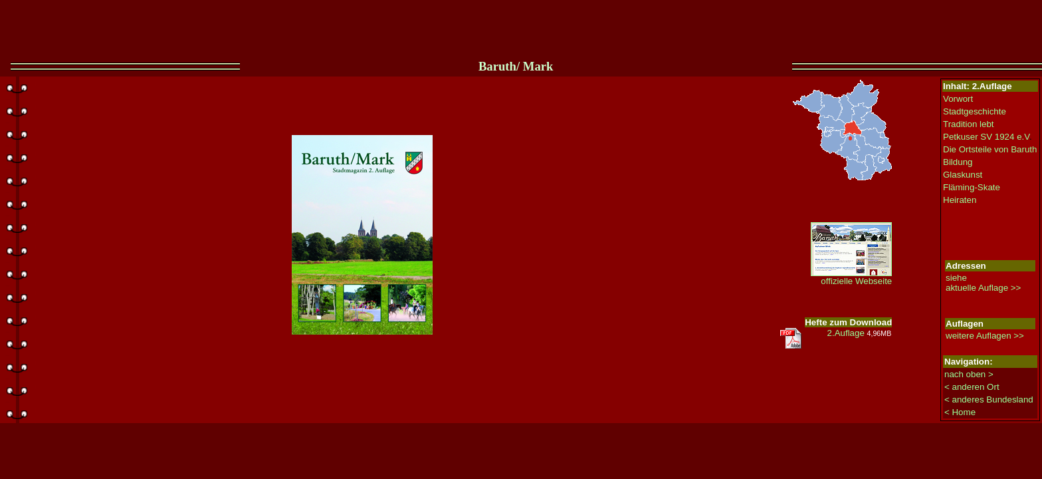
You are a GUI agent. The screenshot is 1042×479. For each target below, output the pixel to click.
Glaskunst (962, 175)
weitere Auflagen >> (985, 336)
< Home (960, 412)
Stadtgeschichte (974, 111)
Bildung (957, 162)
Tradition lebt (968, 124)
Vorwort (958, 99)
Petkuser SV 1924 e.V (986, 137)
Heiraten (959, 200)
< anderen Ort (971, 387)
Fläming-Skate (971, 187)
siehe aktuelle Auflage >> (983, 283)
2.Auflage (859, 333)
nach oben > (968, 374)
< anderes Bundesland (988, 399)
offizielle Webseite (851, 277)
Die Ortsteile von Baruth (990, 149)
